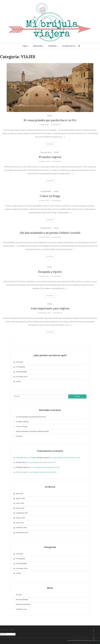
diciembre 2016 (21, 528)
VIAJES (49, 116)
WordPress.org (21, 609)
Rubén (18, 458)
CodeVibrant (96, 640)
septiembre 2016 (22, 533)
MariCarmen (20, 472)
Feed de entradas (22, 600)
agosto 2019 (20, 498)
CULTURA (19, 362)
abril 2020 (19, 494)
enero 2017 (20, 523)
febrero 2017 (20, 518)
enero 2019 (20, 503)
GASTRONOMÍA (46, 191)
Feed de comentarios (23, 604)
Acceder (19, 595)
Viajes (24, 46)
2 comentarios (56, 237)
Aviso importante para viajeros (50, 308)
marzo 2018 (20, 508)
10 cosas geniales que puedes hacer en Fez (50, 120)
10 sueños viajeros (50, 157)
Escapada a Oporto (50, 272)
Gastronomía (37, 46)
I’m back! (19, 436)
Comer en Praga (50, 196)
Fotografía (52, 46)
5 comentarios (56, 201)
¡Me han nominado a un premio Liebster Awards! (50, 233)
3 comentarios (56, 161)
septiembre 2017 (22, 513)
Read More (50, 144)
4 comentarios (56, 125)
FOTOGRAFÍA (20, 367)
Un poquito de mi (68, 46)
